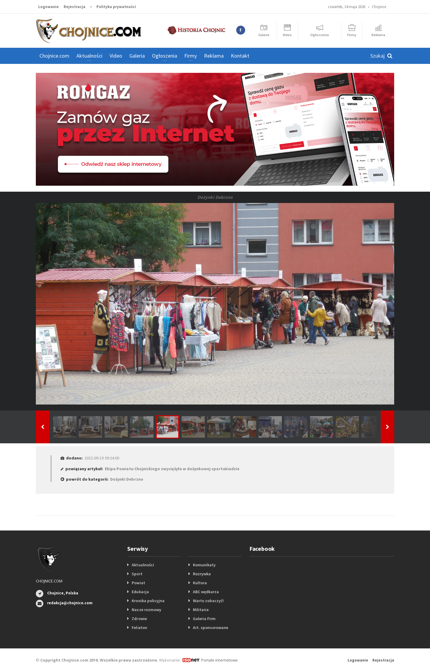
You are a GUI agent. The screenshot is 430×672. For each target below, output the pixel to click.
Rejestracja (74, 6)
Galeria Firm (204, 618)
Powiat (138, 582)
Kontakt (240, 55)
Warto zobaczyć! (208, 600)
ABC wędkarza (206, 591)
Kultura (200, 582)
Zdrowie (139, 618)
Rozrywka (202, 573)
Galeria (137, 55)
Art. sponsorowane (210, 627)
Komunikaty (204, 565)
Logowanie (48, 6)
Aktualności (143, 565)
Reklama (214, 55)
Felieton (139, 627)
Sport (137, 573)
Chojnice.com (54, 55)
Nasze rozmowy (146, 609)
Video (116, 55)
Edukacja (140, 591)
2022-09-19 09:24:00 (102, 458)
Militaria (201, 609)
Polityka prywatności (116, 6)
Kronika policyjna (148, 600)
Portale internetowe (219, 660)
